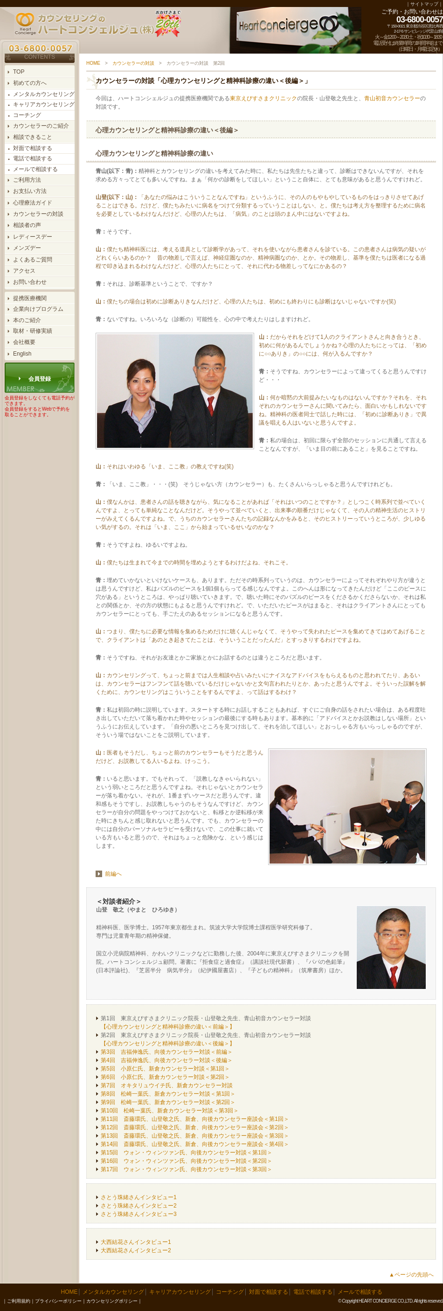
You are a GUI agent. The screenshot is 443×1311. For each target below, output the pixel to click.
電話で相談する (32, 158)
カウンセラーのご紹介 (41, 126)
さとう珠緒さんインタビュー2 (139, 1205)
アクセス (24, 271)
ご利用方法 (27, 180)
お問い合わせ (30, 282)
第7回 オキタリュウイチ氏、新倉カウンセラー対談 (167, 1085)
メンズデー (27, 248)
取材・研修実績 (32, 331)
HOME (93, 63)
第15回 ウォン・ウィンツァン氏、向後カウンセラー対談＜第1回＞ (186, 1152)
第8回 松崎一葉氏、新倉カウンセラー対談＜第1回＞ (168, 1094)
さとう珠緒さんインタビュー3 (139, 1214)
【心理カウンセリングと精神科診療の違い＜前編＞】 (168, 1026)
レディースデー (32, 236)
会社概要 (24, 342)
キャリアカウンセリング (44, 104)
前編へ (113, 874)
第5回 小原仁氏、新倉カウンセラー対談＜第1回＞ (165, 1068)
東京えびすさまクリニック (263, 98)
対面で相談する (32, 148)
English (22, 353)
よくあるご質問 (32, 259)
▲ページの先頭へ (411, 1274)
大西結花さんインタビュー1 (136, 1242)
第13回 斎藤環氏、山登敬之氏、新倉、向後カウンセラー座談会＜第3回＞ (195, 1136)
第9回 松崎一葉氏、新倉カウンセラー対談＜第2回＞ (168, 1102)
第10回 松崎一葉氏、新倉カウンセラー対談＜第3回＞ (170, 1110)
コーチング (27, 115)
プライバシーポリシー (58, 1301)
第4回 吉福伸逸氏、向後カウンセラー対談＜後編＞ (167, 1060)
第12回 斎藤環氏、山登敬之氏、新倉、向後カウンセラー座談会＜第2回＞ (195, 1127)
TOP (18, 72)
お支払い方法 (30, 191)
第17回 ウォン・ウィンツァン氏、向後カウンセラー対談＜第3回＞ (186, 1169)
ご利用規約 (18, 1301)
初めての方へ (30, 83)
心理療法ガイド (32, 202)
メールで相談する (35, 169)
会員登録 (39, 379)
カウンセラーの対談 (38, 214)
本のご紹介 (27, 320)
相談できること (32, 137)
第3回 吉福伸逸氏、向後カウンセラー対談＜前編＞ (167, 1052)
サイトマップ (424, 4)
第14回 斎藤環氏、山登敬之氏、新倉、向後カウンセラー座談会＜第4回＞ (195, 1144)
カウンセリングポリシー (112, 1301)
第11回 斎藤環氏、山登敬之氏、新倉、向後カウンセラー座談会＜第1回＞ (195, 1119)
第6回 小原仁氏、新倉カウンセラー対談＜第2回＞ (165, 1077)
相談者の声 (27, 225)
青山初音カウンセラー (392, 98)
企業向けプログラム (38, 309)
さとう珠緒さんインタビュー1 (139, 1197)
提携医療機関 (30, 298)
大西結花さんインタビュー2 (136, 1250)
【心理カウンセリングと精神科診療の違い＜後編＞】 (168, 1043)
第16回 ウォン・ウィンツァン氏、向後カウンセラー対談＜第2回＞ (186, 1161)
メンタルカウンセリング (44, 94)
